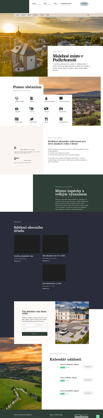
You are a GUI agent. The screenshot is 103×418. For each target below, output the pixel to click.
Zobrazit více (21, 259)
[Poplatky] (46, 108)
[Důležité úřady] (16, 119)
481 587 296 (18, 391)
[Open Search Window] (88, 15)
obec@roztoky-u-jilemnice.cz (21, 389)
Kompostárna (62, 111)
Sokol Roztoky (65, 413)
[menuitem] (37, 3)
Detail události (88, 337)
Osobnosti (35, 15)
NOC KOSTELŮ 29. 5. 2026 (75, 254)
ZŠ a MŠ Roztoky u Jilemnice (36, 413)
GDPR (71, 413)
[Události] (31, 108)
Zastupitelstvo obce (66, 4)
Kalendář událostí (65, 329)
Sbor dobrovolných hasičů (47, 413)
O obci (17, 15)
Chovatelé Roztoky (57, 413)
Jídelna (46, 122)
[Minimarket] (16, 108)
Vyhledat (42, 395)
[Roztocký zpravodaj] (61, 98)
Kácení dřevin (33, 122)
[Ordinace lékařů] (16, 98)
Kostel (29, 15)
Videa (47, 15)
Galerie (42, 15)
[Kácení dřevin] (31, 119)
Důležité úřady (19, 122)
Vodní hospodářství (50, 101)
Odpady (32, 101)
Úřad (47, 4)
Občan (36, 4)
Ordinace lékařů (19, 101)
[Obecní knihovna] (61, 119)
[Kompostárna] (61, 108)
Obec (56, 4)
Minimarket (18, 111)
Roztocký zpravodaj (64, 101)
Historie (23, 15)
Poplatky (47, 111)
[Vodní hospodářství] (46, 98)
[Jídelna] (46, 119)
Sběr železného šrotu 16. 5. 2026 (51, 254)
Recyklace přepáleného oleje (23, 254)
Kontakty (84, 4)
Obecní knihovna (63, 122)
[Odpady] (31, 98)
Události (32, 111)
